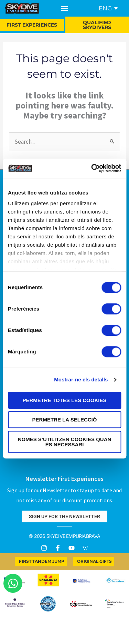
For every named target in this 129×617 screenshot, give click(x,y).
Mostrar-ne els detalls (81, 379)
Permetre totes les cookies (65, 400)
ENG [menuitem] (105, 8)
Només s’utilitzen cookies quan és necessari (64, 441)
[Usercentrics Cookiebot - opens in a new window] (92, 168)
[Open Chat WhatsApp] (12, 583)
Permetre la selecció (64, 420)
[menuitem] (108, 8)
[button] (65, 8)
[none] (107, 8)
